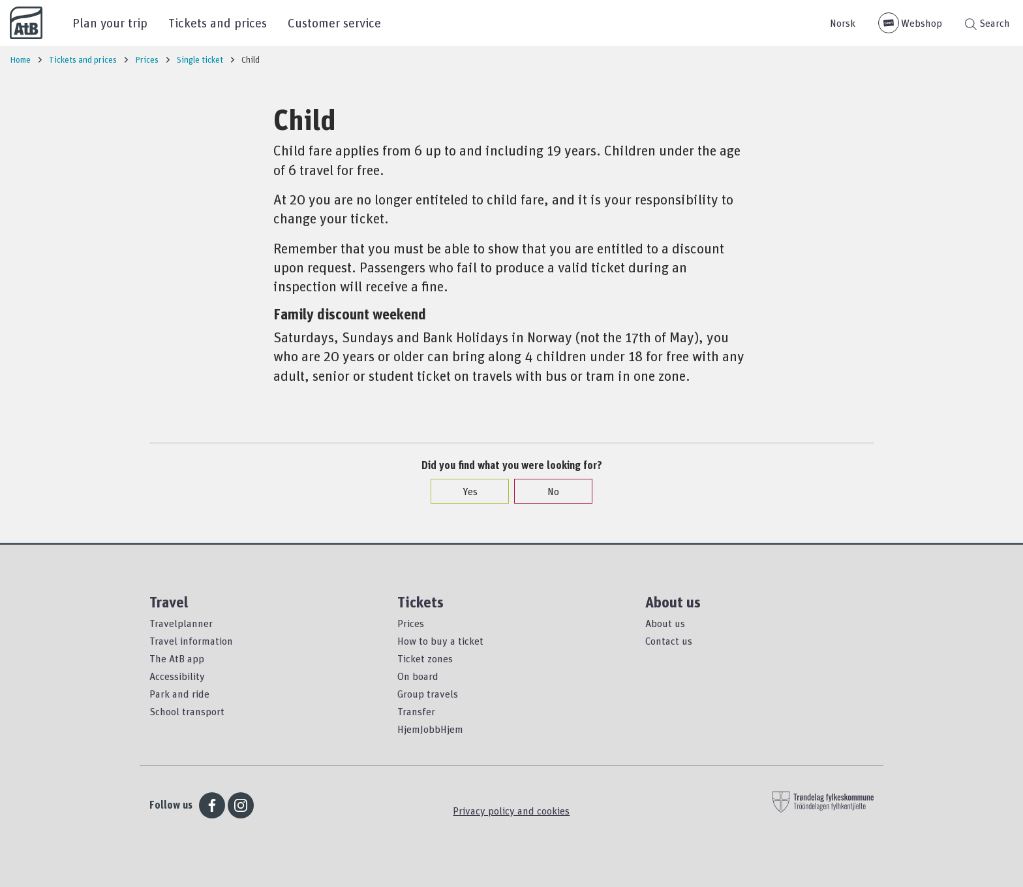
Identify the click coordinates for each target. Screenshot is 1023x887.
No (546, 491)
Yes (464, 491)
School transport (186, 711)
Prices (410, 623)
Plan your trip (109, 22)
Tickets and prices (217, 22)
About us (665, 623)
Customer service (334, 22)
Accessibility (177, 676)
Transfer (416, 711)
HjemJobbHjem (430, 728)
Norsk (842, 22)
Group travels (427, 693)
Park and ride (179, 693)
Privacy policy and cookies (511, 810)
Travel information (191, 640)
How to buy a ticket (440, 640)
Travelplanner (181, 623)
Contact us (668, 640)
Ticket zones (425, 658)
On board (417, 676)
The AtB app (176, 658)
